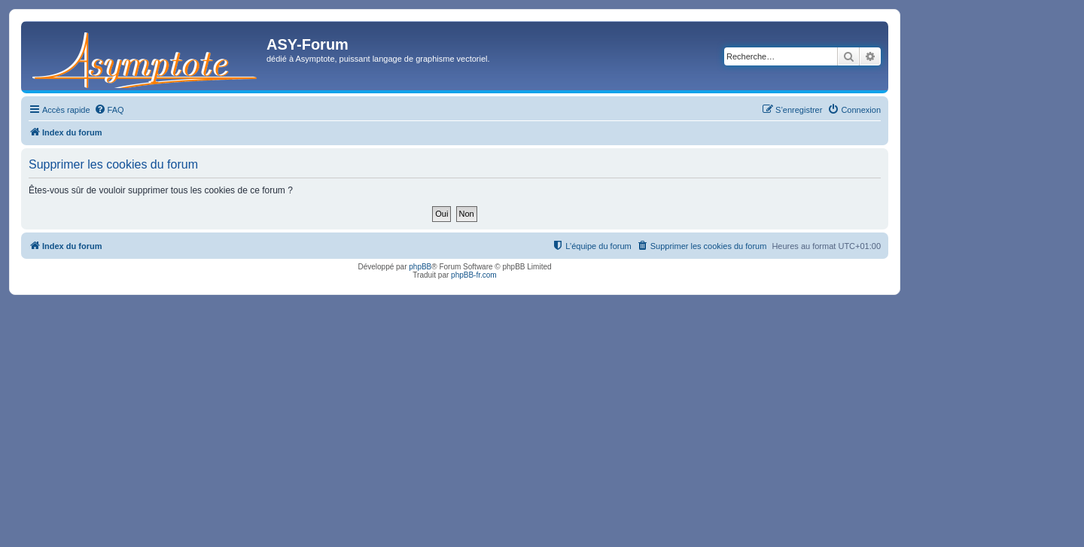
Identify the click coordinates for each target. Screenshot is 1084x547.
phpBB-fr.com (474, 275)
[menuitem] (109, 110)
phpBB (420, 267)
